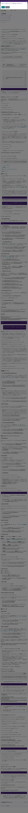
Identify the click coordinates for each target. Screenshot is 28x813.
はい (3, 6)
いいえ (7, 6)
